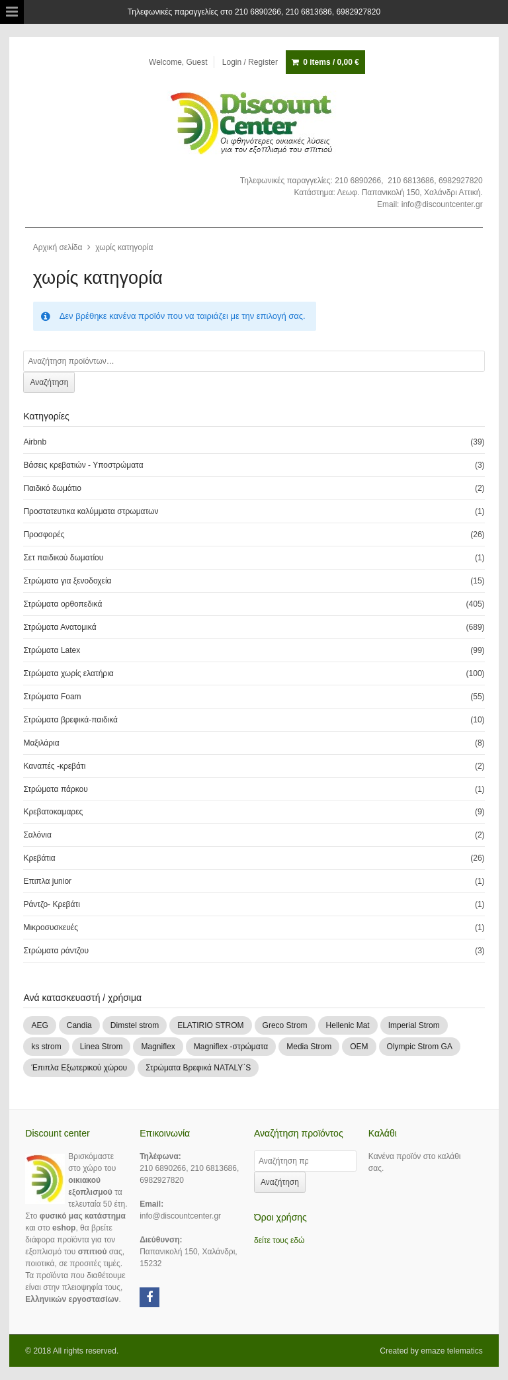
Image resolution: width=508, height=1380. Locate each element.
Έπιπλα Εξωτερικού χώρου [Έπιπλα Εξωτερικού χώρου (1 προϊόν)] (79, 1067)
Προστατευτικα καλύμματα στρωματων (90, 511)
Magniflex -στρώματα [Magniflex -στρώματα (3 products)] (231, 1046)
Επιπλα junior (47, 881)
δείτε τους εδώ (279, 1240)
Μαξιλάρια (41, 743)
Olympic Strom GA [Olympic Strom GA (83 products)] (419, 1046)
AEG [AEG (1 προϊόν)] (39, 1025)
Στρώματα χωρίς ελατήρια (68, 673)
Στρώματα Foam (52, 696)
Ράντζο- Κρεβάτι (51, 904)
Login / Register (250, 62)
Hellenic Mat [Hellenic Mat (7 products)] (348, 1025)
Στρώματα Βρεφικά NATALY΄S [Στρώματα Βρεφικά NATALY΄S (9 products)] (198, 1067)
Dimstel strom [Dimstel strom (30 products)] (134, 1025)
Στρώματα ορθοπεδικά (62, 604)
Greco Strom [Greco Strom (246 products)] (285, 1025)
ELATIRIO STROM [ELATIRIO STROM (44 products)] (210, 1025)
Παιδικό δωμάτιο (52, 488)
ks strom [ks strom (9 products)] (46, 1046)
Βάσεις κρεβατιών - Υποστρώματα (83, 465)
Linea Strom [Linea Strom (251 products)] (101, 1046)
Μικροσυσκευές (50, 927)
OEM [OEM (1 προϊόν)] (359, 1046)
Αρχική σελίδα (58, 247)
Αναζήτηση (49, 382)
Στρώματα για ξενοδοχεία (67, 580)
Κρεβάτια (39, 858)
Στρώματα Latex (51, 650)
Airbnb (34, 442)
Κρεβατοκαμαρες (53, 811)
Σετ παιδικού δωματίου (63, 557)
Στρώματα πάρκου (55, 789)
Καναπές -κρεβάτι (54, 766)
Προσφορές (43, 534)
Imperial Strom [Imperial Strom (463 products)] (414, 1025)
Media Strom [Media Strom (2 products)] (308, 1046)
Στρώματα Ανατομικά (59, 627)
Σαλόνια (37, 835)
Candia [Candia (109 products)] (79, 1025)
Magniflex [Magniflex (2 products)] (158, 1046)
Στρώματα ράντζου (56, 950)
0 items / (331, 62)
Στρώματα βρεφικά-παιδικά (70, 719)
